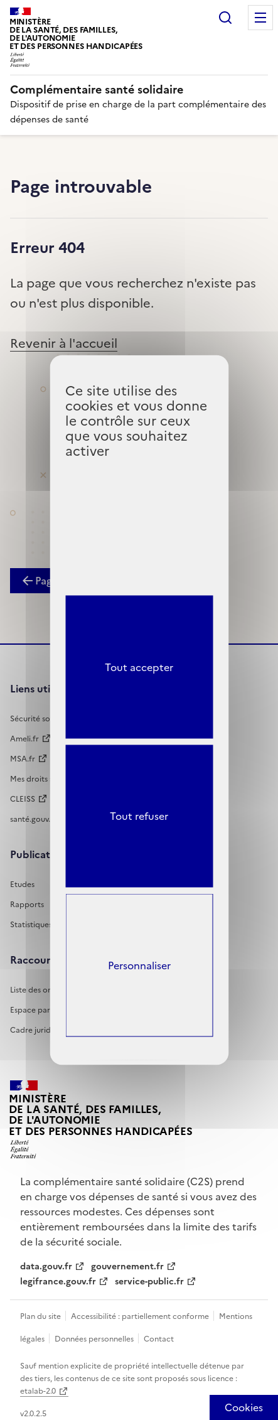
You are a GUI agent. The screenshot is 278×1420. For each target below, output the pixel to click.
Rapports (27, 904)
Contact (159, 1339)
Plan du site (41, 1316)
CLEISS (22, 799)
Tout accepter (139, 666)
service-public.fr (149, 1281)
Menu (260, 17)
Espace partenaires (44, 1010)
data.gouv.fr (46, 1266)
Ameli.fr (24, 739)
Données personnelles (95, 1339)
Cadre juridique (38, 1030)
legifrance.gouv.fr (58, 1281)
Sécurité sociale (38, 718)
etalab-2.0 (38, 1391)
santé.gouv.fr (33, 819)
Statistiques (31, 924)
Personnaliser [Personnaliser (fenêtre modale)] (139, 965)
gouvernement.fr (127, 1266)
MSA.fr (22, 759)
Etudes (22, 884)
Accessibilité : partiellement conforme (141, 1316)
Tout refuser (139, 816)
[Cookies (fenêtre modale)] (244, 1407)
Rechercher (225, 17)
